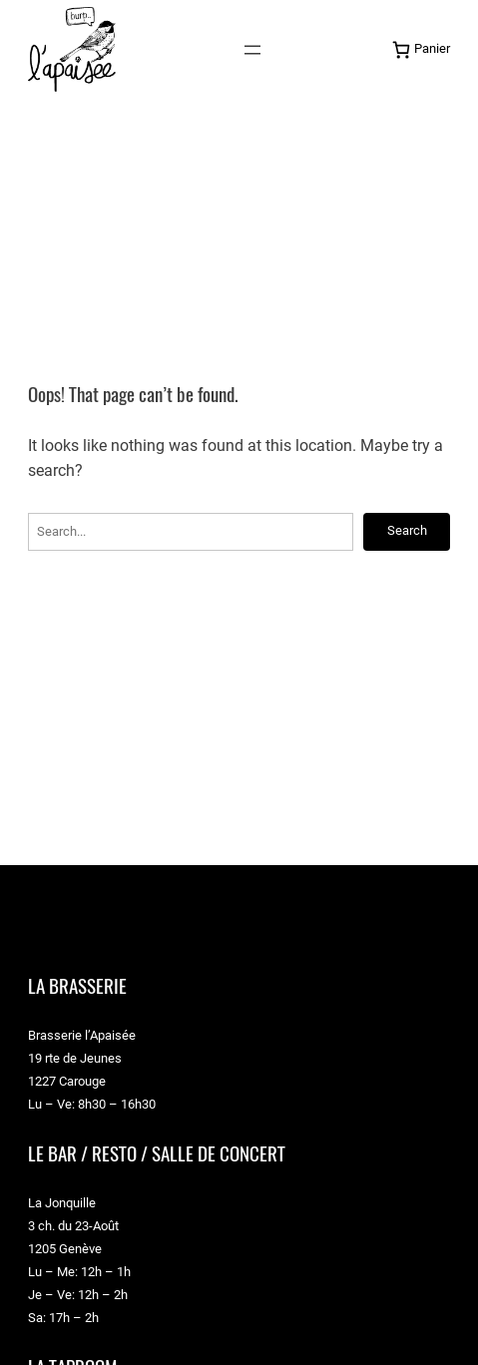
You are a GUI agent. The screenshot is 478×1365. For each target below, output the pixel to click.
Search (407, 530)
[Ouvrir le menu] (252, 50)
